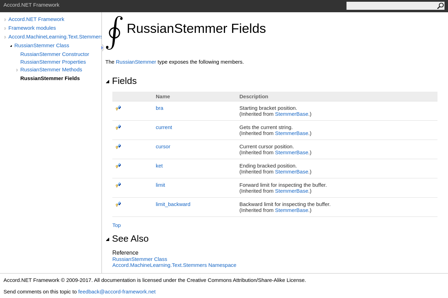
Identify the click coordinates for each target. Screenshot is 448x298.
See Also (127, 238)
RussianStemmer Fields (50, 78)
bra (159, 108)
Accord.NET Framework (36, 19)
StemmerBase (291, 114)
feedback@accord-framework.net (116, 292)
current (164, 127)
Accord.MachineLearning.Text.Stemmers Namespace (174, 265)
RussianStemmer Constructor (54, 54)
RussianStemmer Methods (51, 69)
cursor (163, 146)
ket (159, 166)
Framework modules (32, 28)
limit (160, 185)
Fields (121, 81)
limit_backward (173, 204)
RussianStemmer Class (41, 45)
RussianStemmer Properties (53, 62)
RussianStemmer (136, 62)
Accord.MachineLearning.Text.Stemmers (55, 37)
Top (116, 225)
